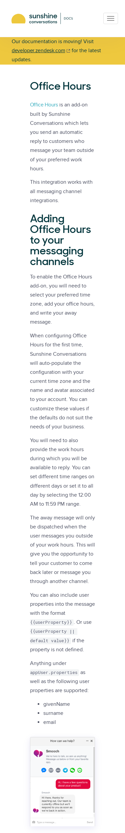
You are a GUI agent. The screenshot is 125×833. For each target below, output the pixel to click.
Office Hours (44, 104)
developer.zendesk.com (38, 50)
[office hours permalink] (26, 87)
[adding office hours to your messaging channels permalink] (26, 219)
